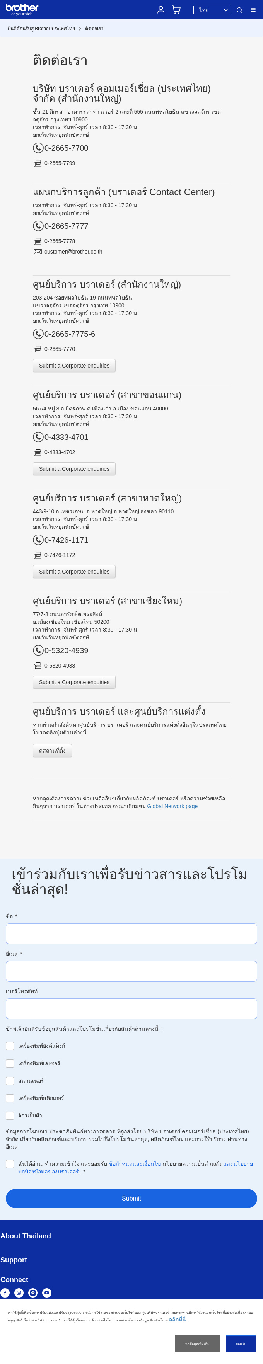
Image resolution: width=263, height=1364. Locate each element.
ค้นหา (239, 10)
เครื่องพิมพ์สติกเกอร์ (41, 1098)
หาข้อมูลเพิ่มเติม (197, 1344)
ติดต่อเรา (94, 28)
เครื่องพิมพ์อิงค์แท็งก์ (41, 1046)
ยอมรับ (241, 1344)
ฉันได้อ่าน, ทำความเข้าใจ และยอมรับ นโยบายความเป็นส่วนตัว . (135, 1168)
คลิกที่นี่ (177, 1319)
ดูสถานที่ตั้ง (52, 751)
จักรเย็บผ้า (30, 1115)
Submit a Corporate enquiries (74, 366)
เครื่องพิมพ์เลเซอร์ (39, 1063)
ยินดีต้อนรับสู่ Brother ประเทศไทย (41, 28)
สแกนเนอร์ (31, 1081)
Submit (131, 1198)
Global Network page (172, 806)
